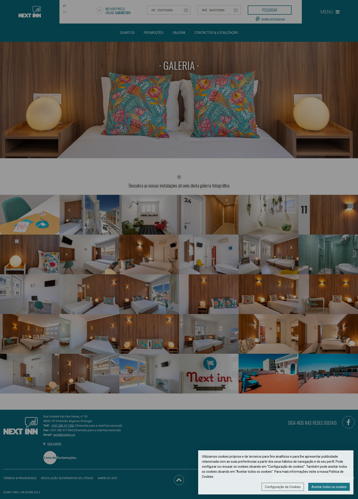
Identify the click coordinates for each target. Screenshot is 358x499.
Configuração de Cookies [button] (283, 487)
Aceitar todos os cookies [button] (329, 487)
